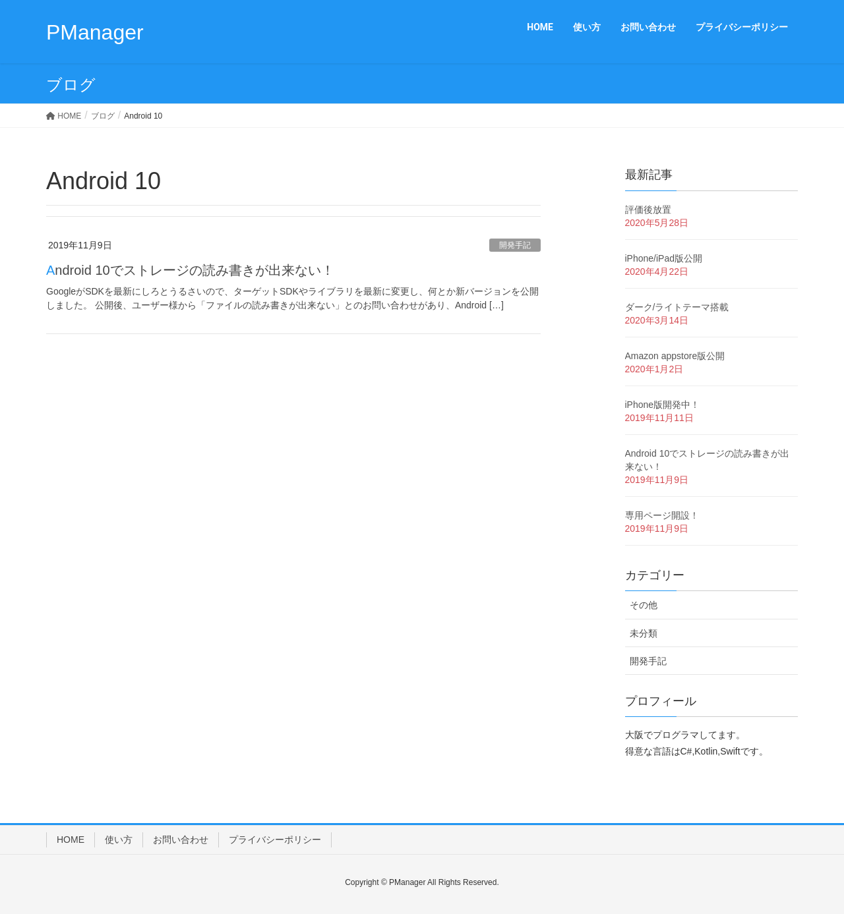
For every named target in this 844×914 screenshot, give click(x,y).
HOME (70, 839)
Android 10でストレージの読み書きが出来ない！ (190, 270)
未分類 (643, 633)
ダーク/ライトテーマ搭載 (677, 307)
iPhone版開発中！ (662, 404)
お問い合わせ (180, 839)
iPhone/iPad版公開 (664, 258)
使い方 (119, 839)
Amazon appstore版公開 (675, 356)
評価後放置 (648, 209)
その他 (643, 605)
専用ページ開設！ (662, 515)
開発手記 (515, 245)
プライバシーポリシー (275, 839)
